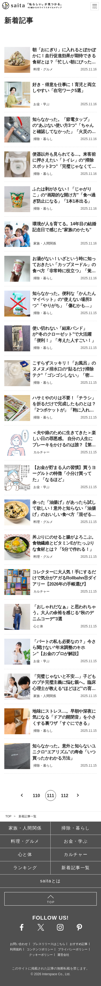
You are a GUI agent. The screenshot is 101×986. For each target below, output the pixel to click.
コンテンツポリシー (40, 949)
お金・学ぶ (76, 841)
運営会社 (63, 954)
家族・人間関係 (25, 828)
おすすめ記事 (79, 944)
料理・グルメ (25, 841)
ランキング (25, 867)
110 (36, 795)
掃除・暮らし (75, 828)
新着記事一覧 (27, 816)
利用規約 (16, 949)
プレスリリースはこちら (49, 944)
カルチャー (76, 854)
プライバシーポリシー (73, 949)
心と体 (25, 854)
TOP (8, 816)
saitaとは (50, 881)
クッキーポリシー (41, 954)
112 (64, 795)
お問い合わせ (19, 944)
